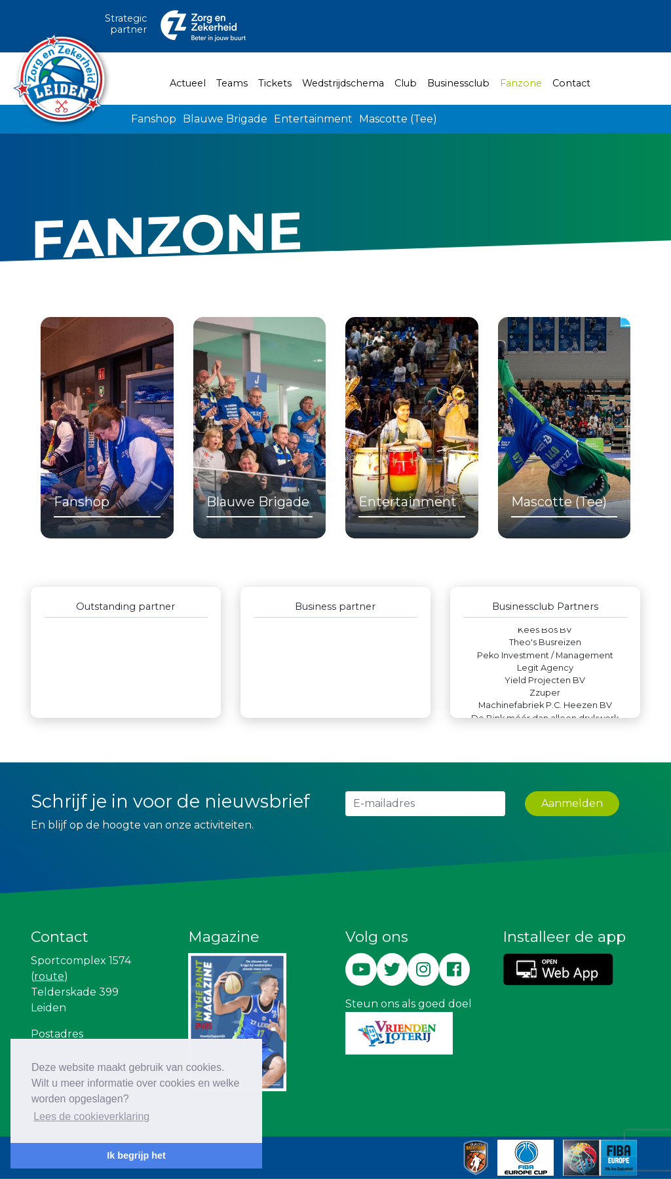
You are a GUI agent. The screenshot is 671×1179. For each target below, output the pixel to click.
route (49, 976)
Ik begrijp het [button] (136, 1155)
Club (405, 83)
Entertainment (313, 119)
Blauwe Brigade (225, 119)
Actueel (188, 83)
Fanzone (523, 82)
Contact (571, 83)
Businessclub (458, 83)
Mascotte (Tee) (398, 119)
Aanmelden (572, 803)
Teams (232, 83)
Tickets (275, 83)
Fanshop (153, 119)
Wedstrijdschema (343, 83)
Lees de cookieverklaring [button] (91, 1116)
